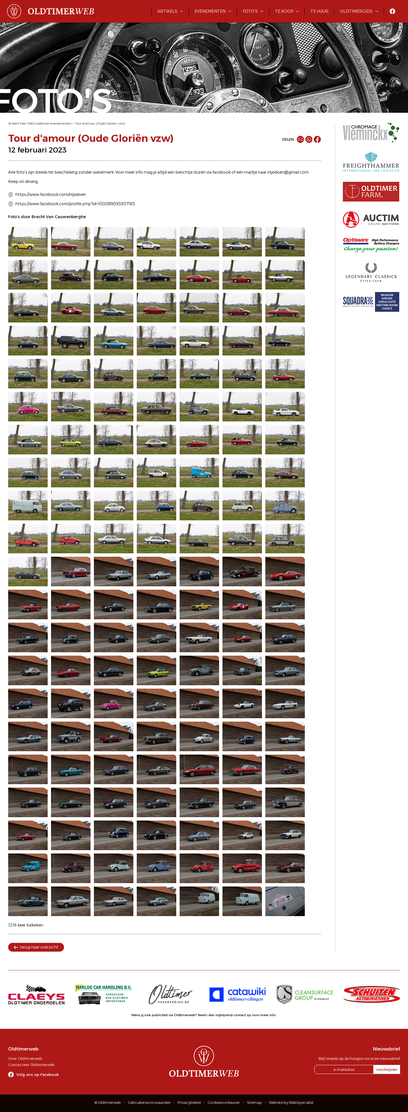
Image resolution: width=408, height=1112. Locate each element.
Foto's (250, 11)
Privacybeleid (189, 1102)
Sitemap (254, 1102)
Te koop (284, 11)
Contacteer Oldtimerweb (31, 1064)
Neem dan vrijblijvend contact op (224, 1015)
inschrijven (386, 1069)
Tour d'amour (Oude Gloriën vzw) (100, 123)
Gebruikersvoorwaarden (149, 1102)
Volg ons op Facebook (37, 1074)
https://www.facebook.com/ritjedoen (50, 194)
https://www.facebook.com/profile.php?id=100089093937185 (75, 203)
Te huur (319, 11)
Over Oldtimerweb (25, 1058)
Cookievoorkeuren (224, 1102)
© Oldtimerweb (108, 1102)
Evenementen (210, 11)
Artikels (167, 11)
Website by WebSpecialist (291, 1102)
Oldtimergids (356, 11)
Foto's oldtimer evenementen (49, 123)
